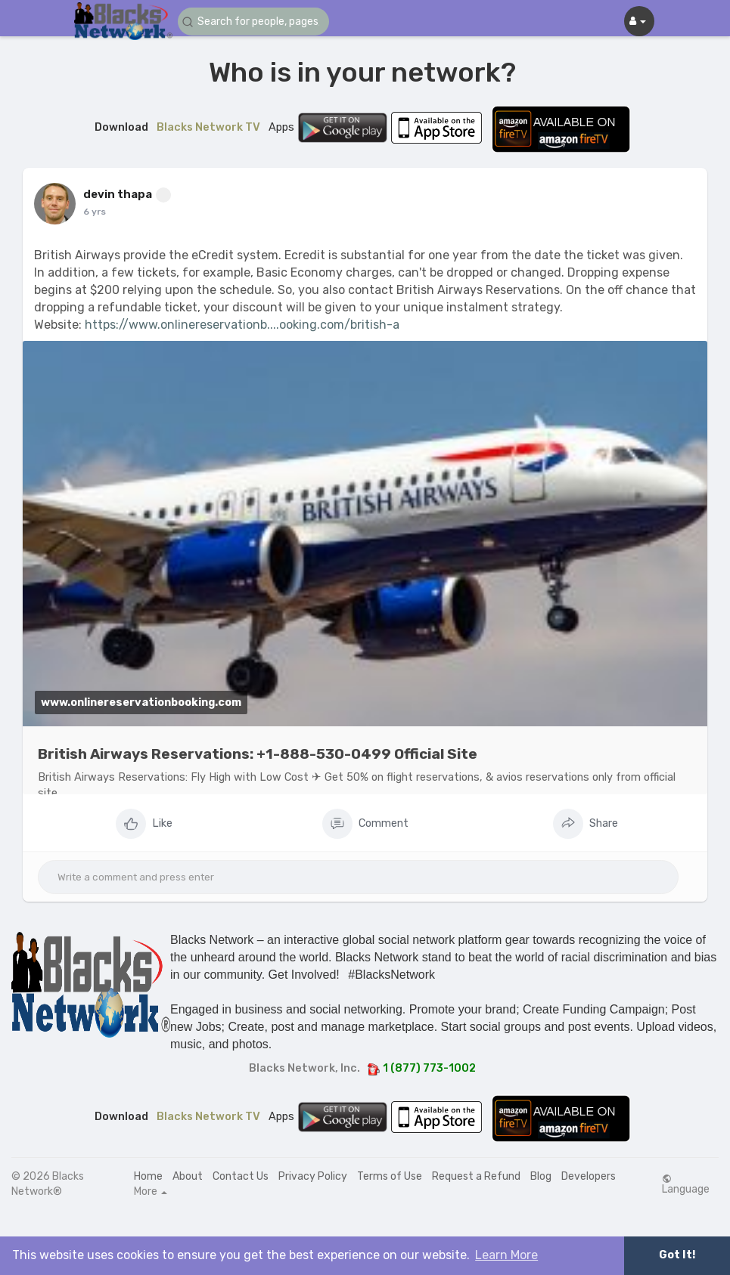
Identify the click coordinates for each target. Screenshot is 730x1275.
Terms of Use (389, 1176)
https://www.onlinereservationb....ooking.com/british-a (242, 324)
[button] (253, 22)
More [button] (150, 1192)
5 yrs (94, 211)
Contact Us (241, 1176)
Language (686, 1184)
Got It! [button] (677, 1255)
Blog (540, 1176)
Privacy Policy (312, 1176)
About (187, 1176)
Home (148, 1176)
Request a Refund (476, 1176)
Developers (588, 1176)
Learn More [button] (506, 1255)
